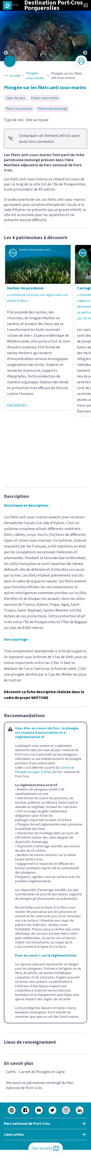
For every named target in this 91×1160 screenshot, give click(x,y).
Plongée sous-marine (35, 76)
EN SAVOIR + (17, 405)
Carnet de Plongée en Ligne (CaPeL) (44, 769)
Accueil (15, 75)
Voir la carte (45, 1148)
